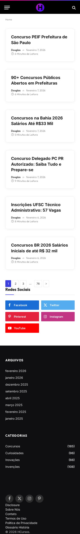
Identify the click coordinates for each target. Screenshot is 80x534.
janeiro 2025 (14, 418)
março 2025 (13, 405)
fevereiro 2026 (15, 371)
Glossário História (17, 527)
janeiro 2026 (14, 377)
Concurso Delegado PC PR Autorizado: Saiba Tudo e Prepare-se (37, 164)
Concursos (12, 446)
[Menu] (7, 7)
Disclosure (12, 505)
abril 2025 (12, 398)
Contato (10, 514)
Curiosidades (14, 453)
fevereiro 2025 (15, 411)
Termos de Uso (15, 518)
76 (38, 283)
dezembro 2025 (16, 384)
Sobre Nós (12, 509)
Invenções (12, 466)
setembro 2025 (16, 391)
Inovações (12, 460)
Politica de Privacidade (21, 523)
